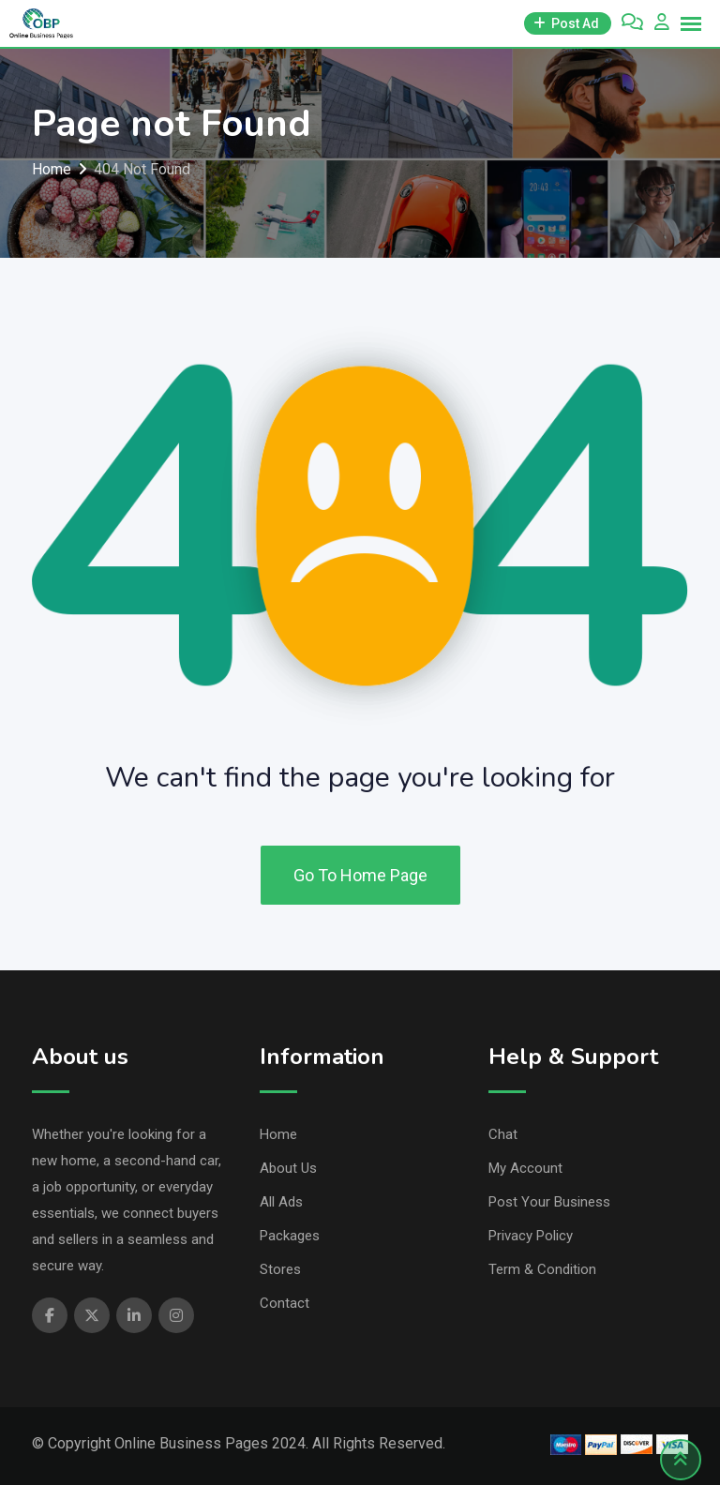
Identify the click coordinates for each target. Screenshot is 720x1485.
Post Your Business (549, 1201)
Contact (284, 1303)
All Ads (281, 1201)
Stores (280, 1269)
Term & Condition (542, 1269)
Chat (503, 1134)
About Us (288, 1168)
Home (278, 1134)
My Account (525, 1168)
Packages (290, 1235)
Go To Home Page (360, 875)
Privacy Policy (530, 1235)
